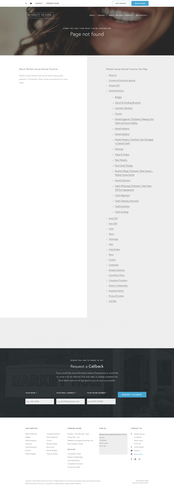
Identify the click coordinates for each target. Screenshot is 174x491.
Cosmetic (129, 15)
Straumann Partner (39, 339)
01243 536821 (139, 447)
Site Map (112, 301)
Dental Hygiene (30, 454)
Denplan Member (128, 326)
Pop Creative (144, 483)
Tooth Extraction (122, 206)
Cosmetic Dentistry (123, 108)
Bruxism (28, 450)
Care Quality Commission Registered (141, 339)
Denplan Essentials (117, 270)
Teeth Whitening (31, 434)
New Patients (121, 3)
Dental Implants (116, 15)
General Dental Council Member (41, 326)
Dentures (119, 148)
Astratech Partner (98, 339)
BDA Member (57, 326)
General (101, 15)
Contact (112, 259)
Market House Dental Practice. (44, 481)
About (92, 15)
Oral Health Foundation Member (122, 339)
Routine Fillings (51, 444)
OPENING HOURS (52, 3)
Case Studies (114, 249)
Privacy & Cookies (116, 296)
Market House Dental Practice (39, 15)
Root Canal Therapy (124, 165)
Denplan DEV (114, 85)
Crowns (118, 113)
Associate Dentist (116, 290)
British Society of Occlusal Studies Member (79, 339)
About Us (113, 75)
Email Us (137, 451)
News (111, 254)
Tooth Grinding (121, 211)
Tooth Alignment (122, 195)
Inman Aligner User (63, 339)
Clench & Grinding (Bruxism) (128, 102)
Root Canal (50, 447)
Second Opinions (122, 180)
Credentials (114, 264)
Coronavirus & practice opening (122, 80)
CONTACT (39, 3)
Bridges (118, 97)
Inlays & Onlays (122, 154)
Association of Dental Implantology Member (102, 326)
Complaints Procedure (118, 280)
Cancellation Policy (117, 275)
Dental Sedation (122, 134)
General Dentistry (116, 90)
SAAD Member (77, 326)
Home (111, 228)
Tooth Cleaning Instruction (127, 200)
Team (111, 244)
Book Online (140, 3)
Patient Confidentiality (118, 285)
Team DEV (113, 223)
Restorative (141, 15)
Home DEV (113, 218)
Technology (113, 239)
